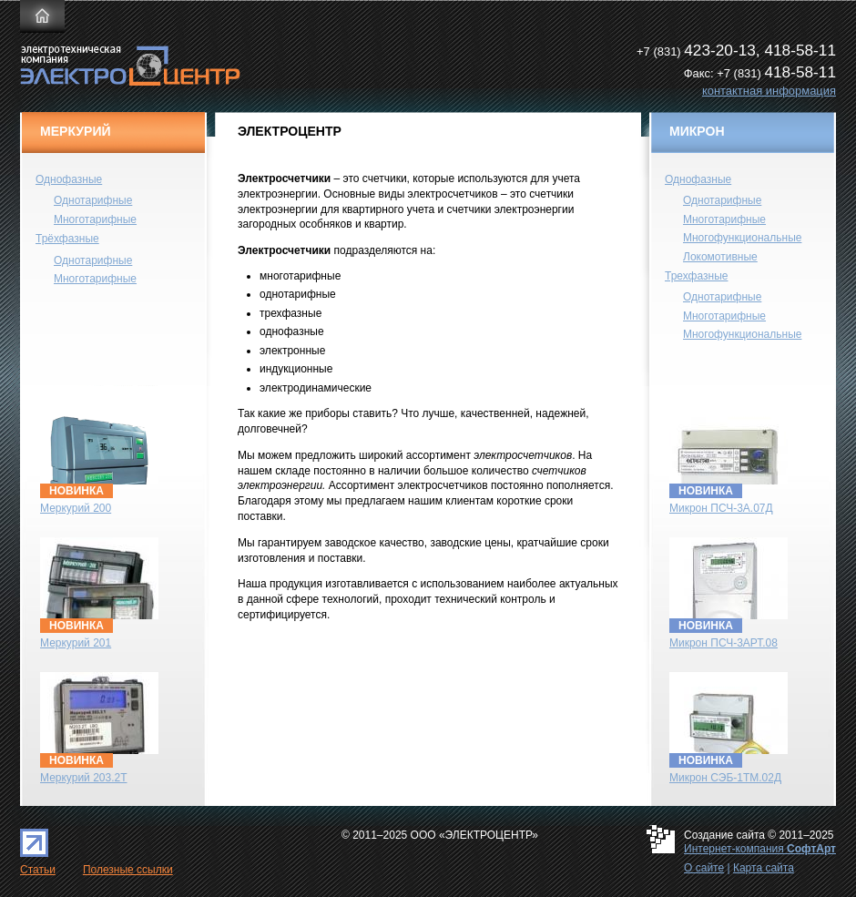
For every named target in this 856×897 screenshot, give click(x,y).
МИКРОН (697, 131)
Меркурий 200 (75, 508)
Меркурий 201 (75, 643)
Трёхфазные (67, 238)
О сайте (704, 867)
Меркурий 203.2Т (83, 777)
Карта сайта (763, 867)
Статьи (38, 869)
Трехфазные (696, 276)
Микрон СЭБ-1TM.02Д (725, 777)
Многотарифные (95, 219)
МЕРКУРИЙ (75, 131)
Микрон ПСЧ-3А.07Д (721, 508)
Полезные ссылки (128, 869)
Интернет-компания (760, 848)
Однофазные (69, 179)
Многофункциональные (742, 237)
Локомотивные (720, 256)
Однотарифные (93, 200)
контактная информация (769, 90)
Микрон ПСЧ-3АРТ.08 (723, 643)
